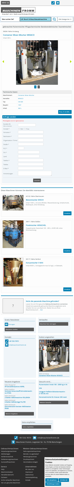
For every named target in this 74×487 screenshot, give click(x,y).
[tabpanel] (37, 62)
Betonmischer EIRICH (35, 201)
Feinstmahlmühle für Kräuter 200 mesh (53, 398)
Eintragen (11, 325)
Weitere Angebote (12, 415)
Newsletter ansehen (12, 330)
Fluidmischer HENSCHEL (36, 226)
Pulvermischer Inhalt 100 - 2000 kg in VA (53, 385)
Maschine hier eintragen (48, 325)
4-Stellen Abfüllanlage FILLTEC (15, 403)
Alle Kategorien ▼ (65, 19)
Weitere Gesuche (45, 403)
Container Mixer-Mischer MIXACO (51, 376)
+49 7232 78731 (14, 342)
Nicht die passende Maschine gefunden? (42, 302)
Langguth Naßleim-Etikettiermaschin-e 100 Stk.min (52, 393)
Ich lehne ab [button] (63, 480)
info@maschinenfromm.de (17, 346)
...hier (41, 311)
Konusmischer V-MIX (34, 263)
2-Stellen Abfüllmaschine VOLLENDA (17, 398)
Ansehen (67, 214)
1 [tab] (35, 87)
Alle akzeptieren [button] (52, 480)
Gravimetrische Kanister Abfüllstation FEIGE (18, 408)
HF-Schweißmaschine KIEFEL (14, 387)
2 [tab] (38, 87)
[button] (5, 3)
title (40, 389)
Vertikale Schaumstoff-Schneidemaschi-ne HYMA (18, 393)
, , (39, 443)
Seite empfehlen (28, 428)
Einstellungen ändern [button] (53, 484)
